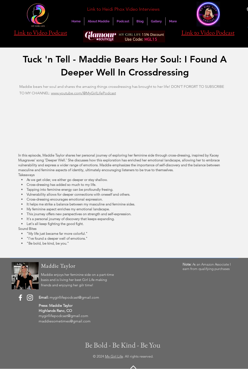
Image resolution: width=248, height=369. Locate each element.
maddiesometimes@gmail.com (65, 321)
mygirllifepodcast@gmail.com (74, 297)
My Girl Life (114, 356)
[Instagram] (30, 298)
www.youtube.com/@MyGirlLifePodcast (83, 93)
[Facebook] (20, 298)
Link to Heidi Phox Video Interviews (123, 9)
